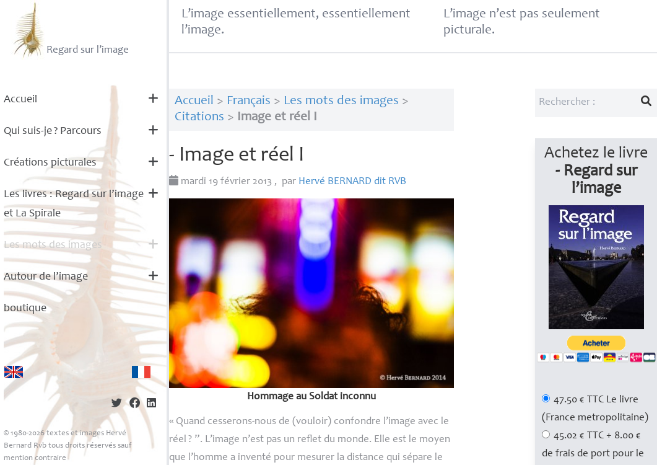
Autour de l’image (46, 277)
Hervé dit (352, 182)
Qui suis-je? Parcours (53, 131)
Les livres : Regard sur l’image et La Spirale (74, 204)
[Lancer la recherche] (646, 103)
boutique (25, 308)
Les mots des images (53, 245)
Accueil (20, 99)
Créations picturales (50, 163)
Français (249, 101)
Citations (199, 117)
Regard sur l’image (70, 30)
